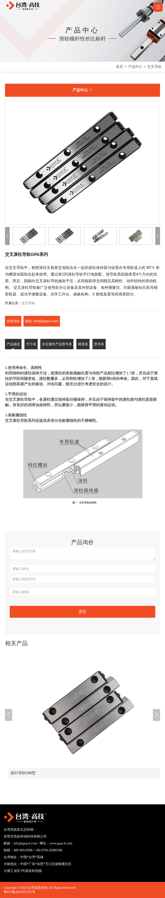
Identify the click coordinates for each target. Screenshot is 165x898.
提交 (82, 611)
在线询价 (13, 321)
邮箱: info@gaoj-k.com (42, 321)
